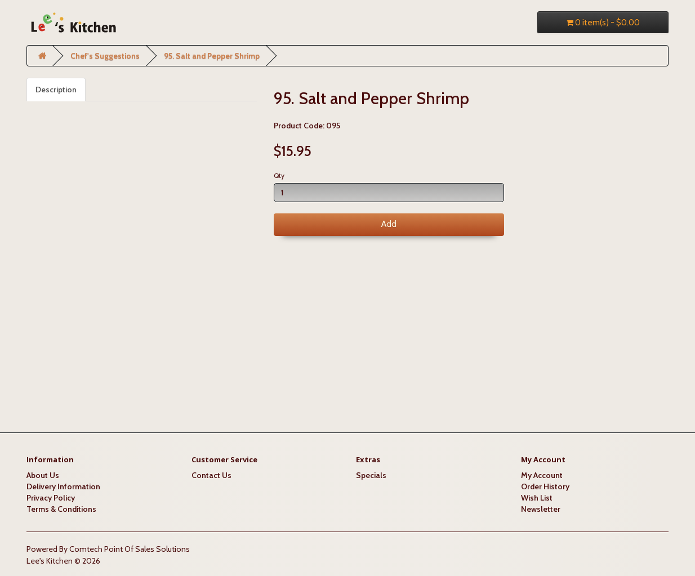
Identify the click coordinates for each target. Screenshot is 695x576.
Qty (279, 175)
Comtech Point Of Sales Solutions (129, 549)
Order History (545, 486)
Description (56, 89)
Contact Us (211, 475)
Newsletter (540, 509)
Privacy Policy (50, 498)
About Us (42, 475)
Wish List (537, 498)
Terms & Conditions (61, 509)
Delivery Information (63, 486)
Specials (371, 475)
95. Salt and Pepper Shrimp (212, 56)
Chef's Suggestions (105, 56)
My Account (542, 475)
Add (388, 224)
